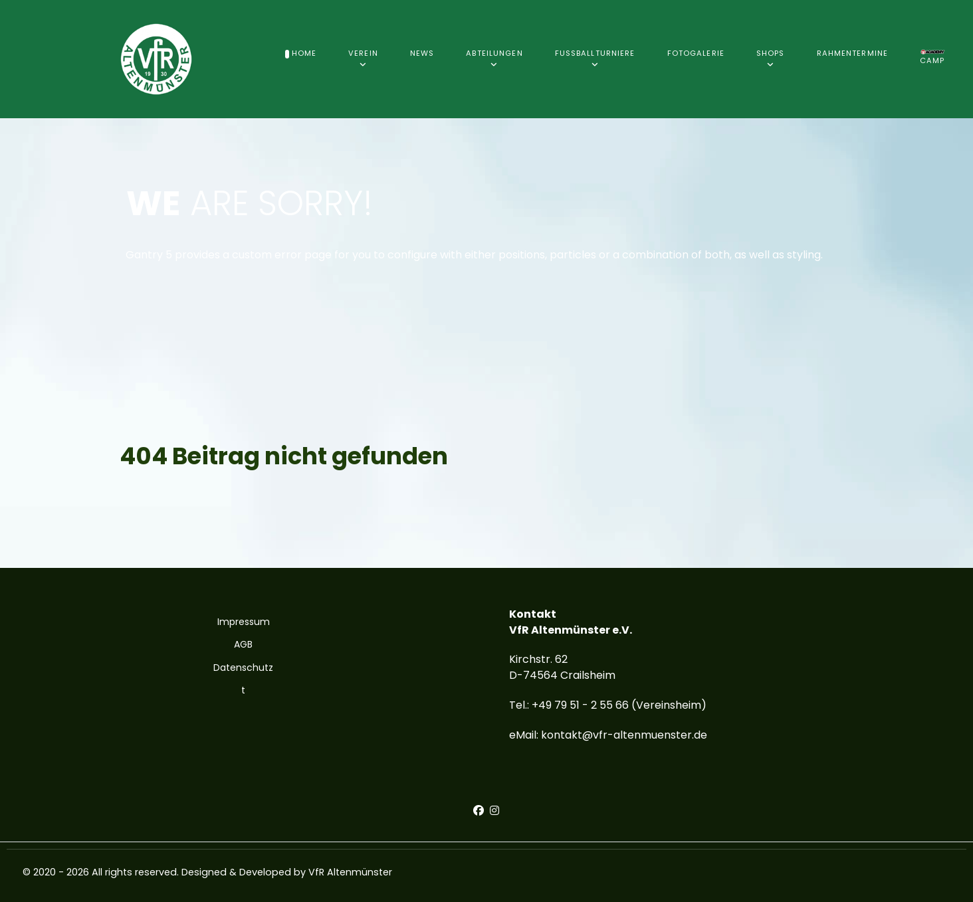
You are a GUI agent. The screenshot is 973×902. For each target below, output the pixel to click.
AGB (243, 644)
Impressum (243, 621)
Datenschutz (243, 667)
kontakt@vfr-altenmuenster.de (624, 735)
